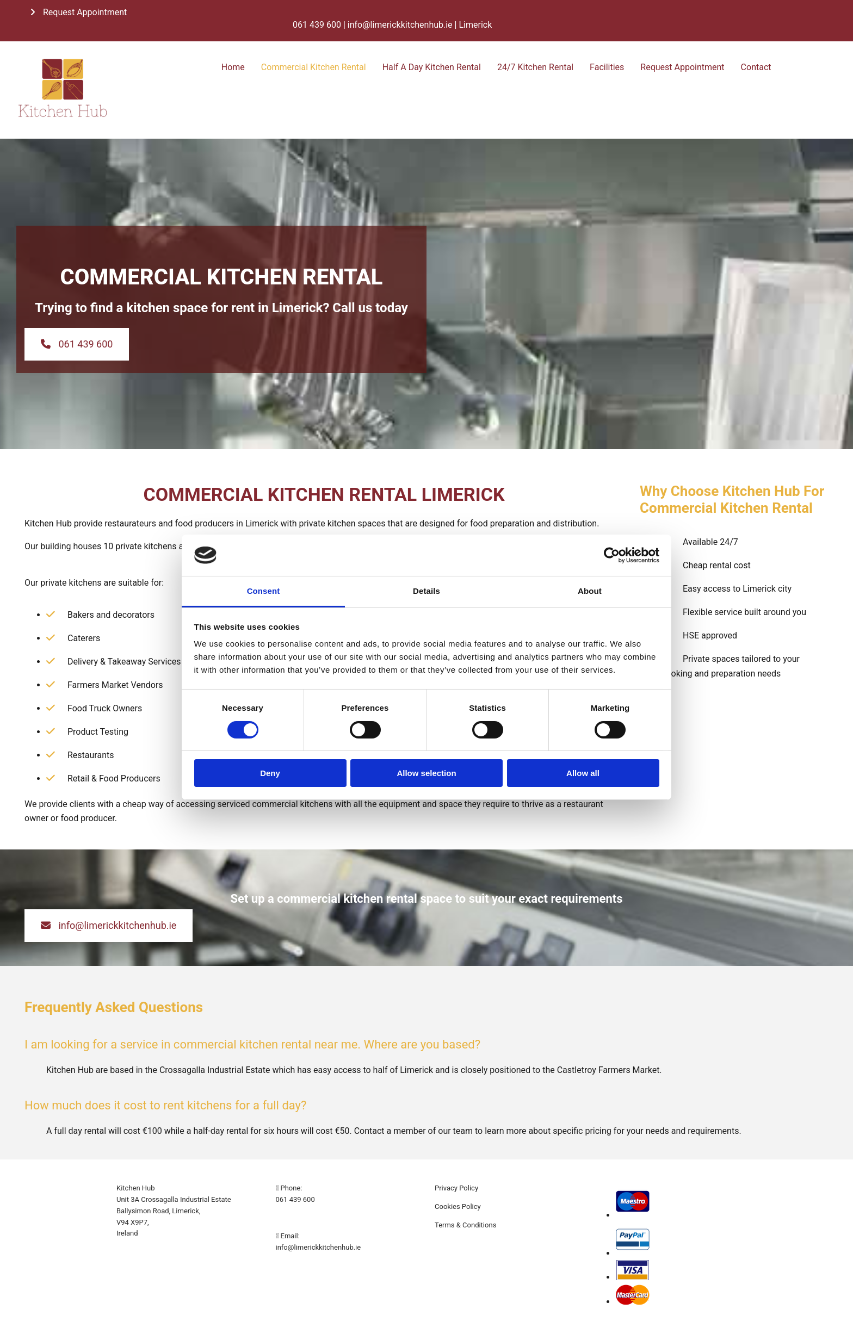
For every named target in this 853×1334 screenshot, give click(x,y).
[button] (78, 12)
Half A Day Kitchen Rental (431, 67)
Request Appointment (682, 67)
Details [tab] (426, 590)
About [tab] (590, 590)
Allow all (582, 773)
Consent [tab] (263, 590)
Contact (756, 67)
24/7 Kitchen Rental (535, 67)
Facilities (607, 67)
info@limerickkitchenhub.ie (318, 1247)
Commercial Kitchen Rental (313, 67)
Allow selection (426, 773)
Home (233, 67)
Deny (270, 773)
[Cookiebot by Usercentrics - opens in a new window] (611, 555)
